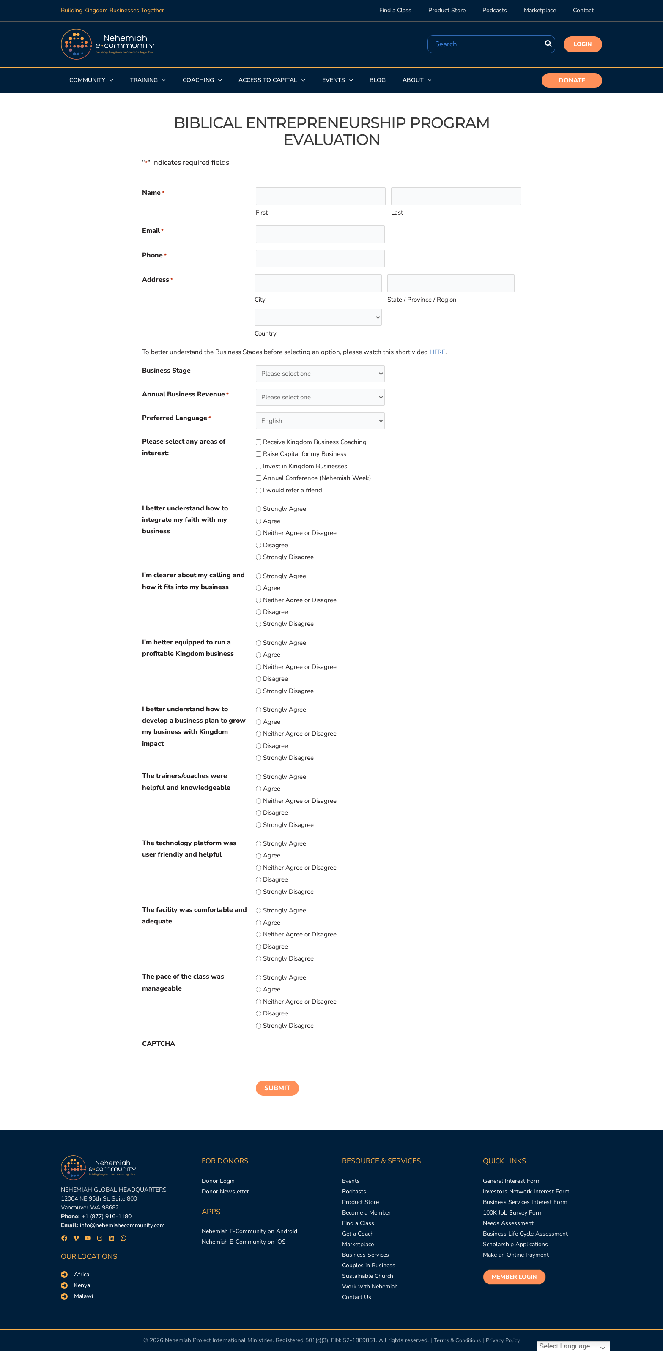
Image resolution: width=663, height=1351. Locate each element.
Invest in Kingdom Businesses (305, 466)
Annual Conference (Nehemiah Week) (317, 478)
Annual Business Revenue (185, 395)
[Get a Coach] (358, 1229)
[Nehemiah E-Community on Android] (249, 1224)
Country (266, 333)
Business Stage (166, 370)
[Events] (351, 1172)
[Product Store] (360, 1195)
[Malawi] (77, 1286)
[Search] (548, 44)
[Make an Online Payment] (516, 1252)
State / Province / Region (422, 299)
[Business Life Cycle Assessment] (525, 1229)
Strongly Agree (284, 509)
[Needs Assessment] (508, 1218)
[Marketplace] (358, 1241)
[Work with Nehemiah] (370, 1287)
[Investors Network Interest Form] (526, 1183)
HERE (438, 352)
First (262, 212)
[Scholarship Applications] (515, 1241)
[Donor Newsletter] (225, 1183)
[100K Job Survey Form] (513, 1206)
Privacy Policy (505, 1341)
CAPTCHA (158, 1043)
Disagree (275, 545)
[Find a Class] (358, 1218)
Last (397, 212)
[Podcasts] (354, 1183)
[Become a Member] (366, 1206)
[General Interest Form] (512, 1172)
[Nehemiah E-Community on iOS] (244, 1236)
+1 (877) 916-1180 (107, 1207)
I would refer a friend (292, 490)
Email (153, 231)
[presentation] (320, 1054)
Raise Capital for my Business (304, 454)
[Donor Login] (218, 1172)
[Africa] (75, 1264)
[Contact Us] (356, 1298)
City (260, 299)
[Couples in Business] (368, 1264)
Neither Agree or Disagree (300, 533)
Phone (154, 256)
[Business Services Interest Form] (525, 1195)
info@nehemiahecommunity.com (122, 1216)
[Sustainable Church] (367, 1275)
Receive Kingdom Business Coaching (315, 442)
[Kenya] (75, 1275)
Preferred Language (176, 418)
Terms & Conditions (456, 1341)
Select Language (565, 1346)
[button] (583, 44)
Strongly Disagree (288, 557)
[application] (108, 80)
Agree (271, 521)
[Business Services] (365, 1252)
